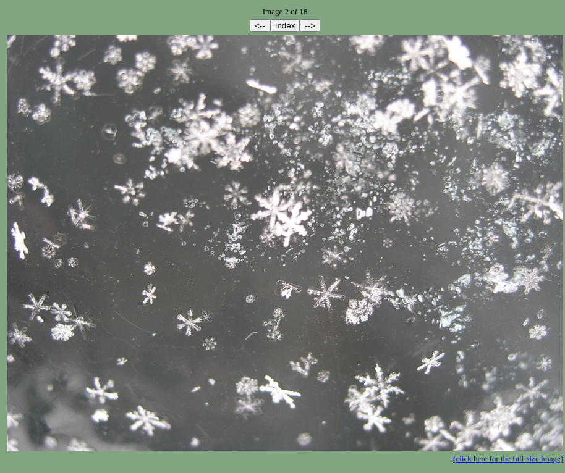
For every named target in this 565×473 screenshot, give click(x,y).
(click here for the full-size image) (508, 458)
